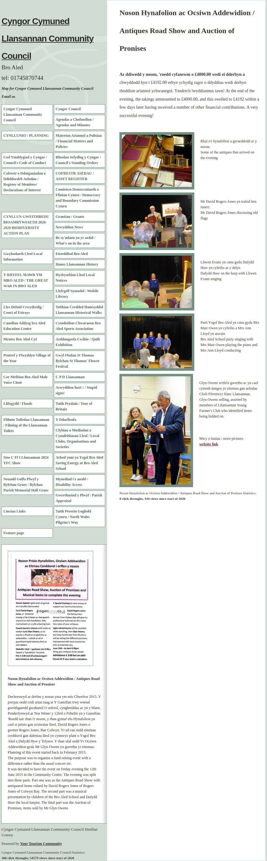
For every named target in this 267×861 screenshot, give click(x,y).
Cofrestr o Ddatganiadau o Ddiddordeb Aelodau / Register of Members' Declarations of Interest (24, 181)
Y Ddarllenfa (66, 420)
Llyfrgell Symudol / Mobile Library (77, 294)
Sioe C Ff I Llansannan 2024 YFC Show (26, 460)
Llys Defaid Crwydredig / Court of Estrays (23, 310)
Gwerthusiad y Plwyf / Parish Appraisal (79, 498)
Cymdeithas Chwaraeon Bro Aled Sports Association (78, 326)
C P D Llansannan (70, 377)
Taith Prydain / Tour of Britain (74, 406)
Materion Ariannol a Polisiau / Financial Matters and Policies (79, 141)
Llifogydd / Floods (17, 403)
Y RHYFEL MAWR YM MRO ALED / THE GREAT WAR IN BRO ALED (25, 280)
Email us (8, 96)
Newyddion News (69, 227)
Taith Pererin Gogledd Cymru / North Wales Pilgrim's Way (73, 517)
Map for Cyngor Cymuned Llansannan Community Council (47, 88)
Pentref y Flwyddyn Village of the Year (26, 358)
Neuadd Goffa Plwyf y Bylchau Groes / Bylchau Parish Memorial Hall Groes (25, 484)
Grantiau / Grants (70, 216)
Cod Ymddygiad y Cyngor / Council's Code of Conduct (25, 160)
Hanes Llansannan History (77, 264)
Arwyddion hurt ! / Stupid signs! (76, 390)
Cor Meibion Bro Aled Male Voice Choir (25, 380)
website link (208, 444)
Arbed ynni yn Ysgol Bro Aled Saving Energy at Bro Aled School (79, 463)
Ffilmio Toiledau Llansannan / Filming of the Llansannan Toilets (26, 425)
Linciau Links (14, 511)
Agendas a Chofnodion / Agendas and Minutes (75, 122)
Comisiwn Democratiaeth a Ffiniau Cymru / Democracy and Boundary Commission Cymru (78, 197)
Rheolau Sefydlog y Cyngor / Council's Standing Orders (78, 160)
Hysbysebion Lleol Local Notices (75, 278)
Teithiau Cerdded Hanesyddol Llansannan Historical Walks (79, 310)
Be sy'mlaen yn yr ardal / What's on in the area (75, 240)
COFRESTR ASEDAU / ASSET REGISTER (75, 176)
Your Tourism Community (41, 844)
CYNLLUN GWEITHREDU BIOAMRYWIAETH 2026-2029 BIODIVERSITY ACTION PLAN (26, 225)
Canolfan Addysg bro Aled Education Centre (24, 326)
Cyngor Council (68, 109)
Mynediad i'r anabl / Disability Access (72, 482)
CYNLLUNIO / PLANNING (26, 135)
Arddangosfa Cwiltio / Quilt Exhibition (78, 342)
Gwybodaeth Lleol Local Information (22, 257)
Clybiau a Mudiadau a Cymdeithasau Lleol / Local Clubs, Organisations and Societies (77, 438)
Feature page (13, 533)
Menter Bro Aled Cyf (20, 339)
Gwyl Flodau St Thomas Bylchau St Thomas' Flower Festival (78, 361)
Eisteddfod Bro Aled (72, 254)
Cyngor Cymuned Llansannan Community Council (47, 38)
